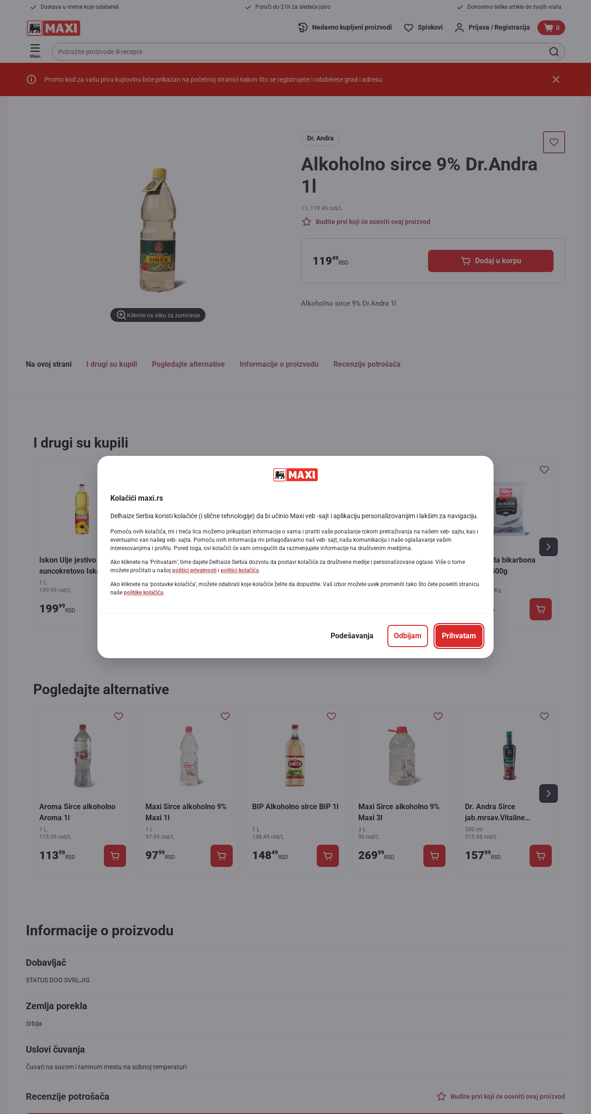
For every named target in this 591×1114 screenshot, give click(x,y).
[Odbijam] (407, 636)
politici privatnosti (194, 570)
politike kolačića (143, 592)
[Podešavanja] (352, 636)
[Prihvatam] (458, 636)
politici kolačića (240, 570)
